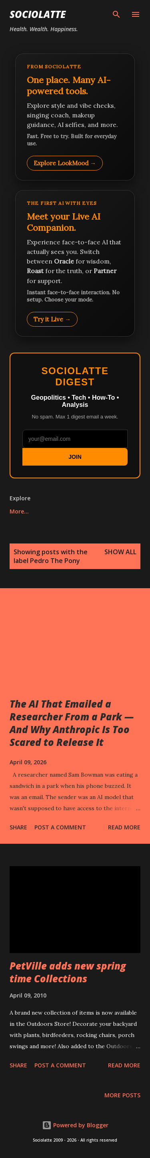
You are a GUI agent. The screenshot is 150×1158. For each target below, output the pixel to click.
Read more (124, 827)
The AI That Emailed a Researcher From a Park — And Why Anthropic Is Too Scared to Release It (72, 723)
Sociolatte (38, 14)
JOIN (75, 457)
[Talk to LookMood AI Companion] (75, 263)
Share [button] (18, 827)
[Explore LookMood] (75, 117)
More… (19, 511)
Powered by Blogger (75, 1125)
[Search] (116, 14)
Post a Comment (60, 827)
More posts (122, 1095)
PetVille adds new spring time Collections (68, 972)
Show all (120, 551)
